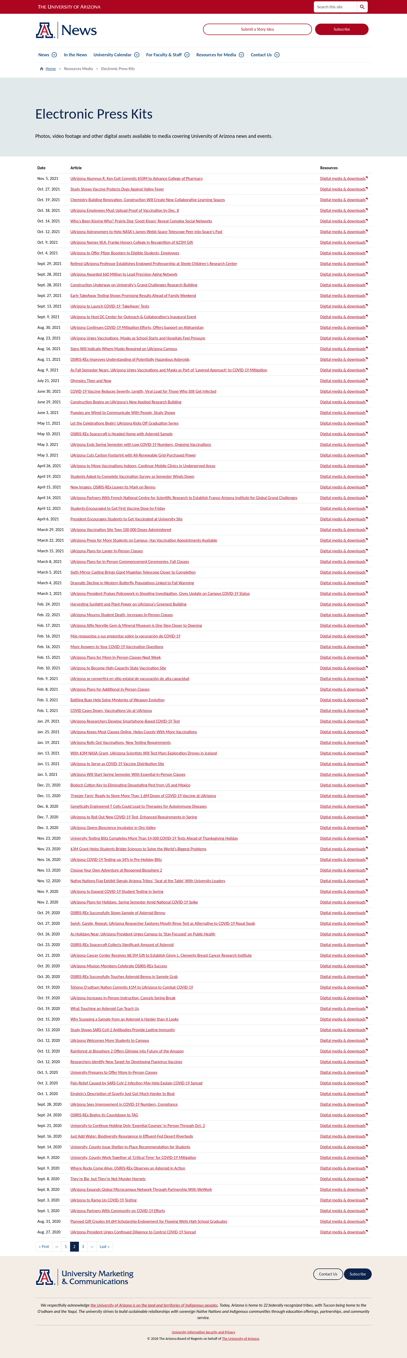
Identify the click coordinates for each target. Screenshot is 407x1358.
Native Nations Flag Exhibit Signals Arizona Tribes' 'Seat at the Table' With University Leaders (147, 880)
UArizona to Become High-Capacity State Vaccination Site (118, 668)
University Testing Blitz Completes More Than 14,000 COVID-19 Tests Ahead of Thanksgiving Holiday (154, 838)
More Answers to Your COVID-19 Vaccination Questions (116, 646)
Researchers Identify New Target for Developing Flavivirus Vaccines (126, 1061)
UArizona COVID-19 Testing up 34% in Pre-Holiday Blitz (116, 859)
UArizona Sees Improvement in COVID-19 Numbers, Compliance (124, 1104)
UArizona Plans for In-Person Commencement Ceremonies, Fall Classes (129, 561)
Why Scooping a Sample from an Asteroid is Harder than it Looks (124, 1019)
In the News (75, 55)
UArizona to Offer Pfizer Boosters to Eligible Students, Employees (124, 252)
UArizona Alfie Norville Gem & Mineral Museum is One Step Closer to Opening (136, 625)
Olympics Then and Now (90, 380)
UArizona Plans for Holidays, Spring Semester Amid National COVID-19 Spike (134, 902)
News (43, 55)
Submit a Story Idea (257, 29)
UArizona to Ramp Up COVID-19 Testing (103, 1200)
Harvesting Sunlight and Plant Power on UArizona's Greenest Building (128, 604)
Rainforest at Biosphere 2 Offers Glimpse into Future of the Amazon (127, 1051)
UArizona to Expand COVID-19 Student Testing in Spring (116, 891)
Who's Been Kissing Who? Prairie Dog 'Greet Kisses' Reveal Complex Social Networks (141, 221)
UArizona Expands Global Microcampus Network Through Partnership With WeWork (141, 1189)
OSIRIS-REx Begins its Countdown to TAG (104, 1114)
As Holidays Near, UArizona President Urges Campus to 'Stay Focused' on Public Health (142, 934)
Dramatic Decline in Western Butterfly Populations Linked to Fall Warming (132, 582)
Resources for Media (216, 55)
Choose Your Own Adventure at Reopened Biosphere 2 (116, 870)
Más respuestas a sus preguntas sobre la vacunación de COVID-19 (125, 636)
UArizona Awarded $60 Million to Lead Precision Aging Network (123, 274)
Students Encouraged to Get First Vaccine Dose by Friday (117, 508)
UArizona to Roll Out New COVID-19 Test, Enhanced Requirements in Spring (133, 816)
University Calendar (112, 55)
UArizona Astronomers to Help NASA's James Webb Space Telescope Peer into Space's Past (146, 231)
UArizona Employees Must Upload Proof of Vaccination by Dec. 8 (124, 210)
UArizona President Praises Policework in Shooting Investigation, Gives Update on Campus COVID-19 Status (160, 593)
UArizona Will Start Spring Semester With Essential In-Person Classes (127, 774)
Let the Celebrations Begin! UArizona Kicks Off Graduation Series (124, 423)
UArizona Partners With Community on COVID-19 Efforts (117, 1210)
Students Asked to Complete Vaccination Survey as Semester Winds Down (132, 476)
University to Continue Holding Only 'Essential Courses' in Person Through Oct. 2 (137, 1125)
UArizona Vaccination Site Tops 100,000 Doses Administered (120, 529)
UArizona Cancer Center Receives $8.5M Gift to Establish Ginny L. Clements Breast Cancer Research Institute (161, 955)
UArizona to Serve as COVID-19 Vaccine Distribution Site (117, 763)
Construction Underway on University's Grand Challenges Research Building (133, 284)
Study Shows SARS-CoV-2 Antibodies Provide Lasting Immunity (122, 1029)
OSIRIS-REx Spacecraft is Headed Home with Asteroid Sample (121, 433)
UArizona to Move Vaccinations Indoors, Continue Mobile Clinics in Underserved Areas (142, 465)
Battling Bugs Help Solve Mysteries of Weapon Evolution (117, 699)
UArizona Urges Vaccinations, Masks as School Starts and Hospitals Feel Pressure (137, 338)
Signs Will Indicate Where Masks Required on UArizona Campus (123, 348)
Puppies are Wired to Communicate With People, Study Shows (122, 412)
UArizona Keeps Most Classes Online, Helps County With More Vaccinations (133, 731)
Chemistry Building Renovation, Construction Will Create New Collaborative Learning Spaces (147, 199)
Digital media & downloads (343, 178)
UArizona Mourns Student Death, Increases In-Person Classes (121, 614)
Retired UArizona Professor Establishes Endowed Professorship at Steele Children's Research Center (153, 263)
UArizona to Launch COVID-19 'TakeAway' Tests (109, 306)
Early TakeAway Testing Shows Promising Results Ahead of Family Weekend (133, 295)
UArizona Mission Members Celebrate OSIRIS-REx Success (118, 965)
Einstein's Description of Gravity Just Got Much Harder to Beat (122, 1093)
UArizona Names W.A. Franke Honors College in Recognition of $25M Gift (131, 242)
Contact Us (261, 55)
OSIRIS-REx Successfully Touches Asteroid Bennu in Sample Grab (124, 976)
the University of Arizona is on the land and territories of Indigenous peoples (154, 1305)
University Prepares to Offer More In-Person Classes (113, 1072)
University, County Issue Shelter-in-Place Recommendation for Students (130, 1146)
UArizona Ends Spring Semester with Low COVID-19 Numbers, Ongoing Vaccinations (140, 444)
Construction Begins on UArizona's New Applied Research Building (125, 401)
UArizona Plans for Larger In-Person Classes (106, 550)
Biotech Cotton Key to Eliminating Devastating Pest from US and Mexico (130, 785)
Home (51, 68)
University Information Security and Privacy (203, 1332)
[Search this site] (335, 6)
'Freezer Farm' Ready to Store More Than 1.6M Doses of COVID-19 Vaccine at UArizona (143, 795)
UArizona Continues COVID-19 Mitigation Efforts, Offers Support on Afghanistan (137, 327)
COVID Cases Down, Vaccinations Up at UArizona (111, 710)
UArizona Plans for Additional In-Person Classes (110, 689)
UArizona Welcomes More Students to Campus (109, 1040)
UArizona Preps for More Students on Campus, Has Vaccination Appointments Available (143, 540)
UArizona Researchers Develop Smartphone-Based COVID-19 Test (125, 721)
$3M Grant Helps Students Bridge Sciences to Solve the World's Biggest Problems (138, 848)
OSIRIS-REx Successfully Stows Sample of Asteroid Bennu (117, 912)
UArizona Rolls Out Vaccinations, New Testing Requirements (120, 742)
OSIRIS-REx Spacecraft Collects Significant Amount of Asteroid (121, 944)
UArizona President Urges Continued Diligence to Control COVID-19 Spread (133, 1232)
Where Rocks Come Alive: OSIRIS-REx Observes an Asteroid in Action (127, 1168)
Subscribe (342, 29)
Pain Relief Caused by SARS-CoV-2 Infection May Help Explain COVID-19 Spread (136, 1083)
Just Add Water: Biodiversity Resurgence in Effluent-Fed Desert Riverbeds (131, 1136)
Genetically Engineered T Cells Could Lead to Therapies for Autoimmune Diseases (138, 806)
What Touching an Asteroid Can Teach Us (104, 1008)
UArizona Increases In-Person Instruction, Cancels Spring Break (122, 997)
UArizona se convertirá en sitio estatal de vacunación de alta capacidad (129, 678)
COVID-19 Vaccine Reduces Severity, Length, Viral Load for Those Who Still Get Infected (143, 391)
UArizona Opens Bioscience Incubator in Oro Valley (112, 827)
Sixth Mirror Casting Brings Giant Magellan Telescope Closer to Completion (132, 572)
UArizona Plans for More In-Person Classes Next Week (115, 657)
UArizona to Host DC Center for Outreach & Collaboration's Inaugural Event (133, 316)
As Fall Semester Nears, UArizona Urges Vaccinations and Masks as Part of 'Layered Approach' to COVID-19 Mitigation (168, 370)
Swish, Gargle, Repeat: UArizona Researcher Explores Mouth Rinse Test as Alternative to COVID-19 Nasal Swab (162, 923)
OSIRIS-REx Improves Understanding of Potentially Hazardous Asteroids (129, 359)
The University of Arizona (240, 1338)
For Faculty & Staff (164, 55)
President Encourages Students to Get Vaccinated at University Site (126, 519)
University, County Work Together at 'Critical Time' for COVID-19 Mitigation (133, 1157)
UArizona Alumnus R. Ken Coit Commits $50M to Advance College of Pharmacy (136, 178)
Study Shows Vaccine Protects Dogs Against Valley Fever (117, 189)
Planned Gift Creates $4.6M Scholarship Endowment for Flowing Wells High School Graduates (148, 1221)
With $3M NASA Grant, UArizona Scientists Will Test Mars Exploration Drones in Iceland (143, 753)
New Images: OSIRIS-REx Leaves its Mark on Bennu (112, 487)
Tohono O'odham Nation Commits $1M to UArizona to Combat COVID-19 (131, 987)
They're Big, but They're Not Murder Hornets (108, 1178)
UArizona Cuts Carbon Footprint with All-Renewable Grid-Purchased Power (133, 455)
